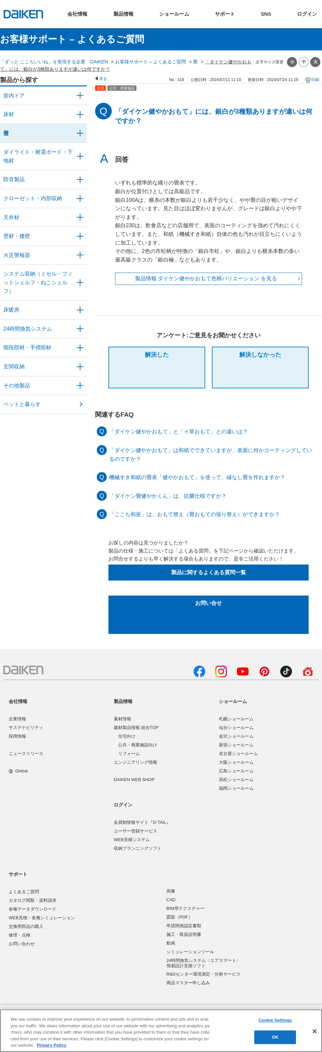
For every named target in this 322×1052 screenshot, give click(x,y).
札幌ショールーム (236, 718)
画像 (171, 891)
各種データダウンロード (32, 909)
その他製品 (16, 385)
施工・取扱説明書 (184, 934)
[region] (161, 1030)
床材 (8, 114)
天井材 (11, 217)
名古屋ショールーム (238, 753)
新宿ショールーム (236, 744)
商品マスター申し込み (188, 982)
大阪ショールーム (236, 762)
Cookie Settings (275, 1020)
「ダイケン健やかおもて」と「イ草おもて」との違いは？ (178, 431)
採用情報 (17, 736)
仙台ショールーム (236, 727)
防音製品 (14, 179)
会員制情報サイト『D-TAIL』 (142, 822)
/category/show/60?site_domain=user (80, 310)
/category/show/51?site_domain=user (80, 329)
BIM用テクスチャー (186, 908)
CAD (171, 899)
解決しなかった (260, 354)
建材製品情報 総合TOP (136, 727)
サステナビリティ (26, 727)
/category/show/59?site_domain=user (80, 114)
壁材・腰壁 (16, 236)
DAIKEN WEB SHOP (134, 779)
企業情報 (17, 718)
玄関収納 (14, 366)
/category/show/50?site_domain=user (80, 179)
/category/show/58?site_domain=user (80, 385)
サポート (18, 874)
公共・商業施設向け (137, 744)
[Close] (314, 1031)
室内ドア (14, 95)
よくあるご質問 (24, 891)
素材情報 (122, 718)
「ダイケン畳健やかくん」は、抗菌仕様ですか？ (168, 496)
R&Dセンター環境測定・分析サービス (204, 974)
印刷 (315, 79)
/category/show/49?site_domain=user (80, 217)
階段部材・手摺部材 (27, 347)
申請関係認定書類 (184, 925)
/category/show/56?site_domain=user (80, 366)
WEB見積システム (132, 839)
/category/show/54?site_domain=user (80, 198)
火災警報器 (16, 255)
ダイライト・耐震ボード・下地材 (38, 156)
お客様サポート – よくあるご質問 (150, 61)
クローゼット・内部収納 (32, 198)
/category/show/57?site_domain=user (80, 347)
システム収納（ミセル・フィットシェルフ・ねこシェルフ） (38, 282)
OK (275, 1037)
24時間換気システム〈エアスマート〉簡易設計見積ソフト (204, 963)
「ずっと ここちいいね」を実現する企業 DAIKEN (54, 61)
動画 (171, 943)
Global (18, 770)
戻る (103, 78)
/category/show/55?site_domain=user (80, 282)
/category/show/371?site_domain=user (80, 95)
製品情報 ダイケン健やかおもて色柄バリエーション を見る (206, 278)
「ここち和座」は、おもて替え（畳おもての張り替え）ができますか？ (194, 514)
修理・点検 (19, 935)
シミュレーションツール (190, 951)
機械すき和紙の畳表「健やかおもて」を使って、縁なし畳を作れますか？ (197, 477)
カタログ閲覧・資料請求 (32, 900)
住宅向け (126, 736)
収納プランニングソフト (138, 848)
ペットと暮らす (22, 404)
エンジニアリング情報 (135, 762)
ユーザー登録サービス (135, 830)
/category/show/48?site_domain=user (80, 156)
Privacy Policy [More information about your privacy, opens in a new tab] (51, 1045)
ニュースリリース (26, 753)
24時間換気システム (27, 329)
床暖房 (11, 310)
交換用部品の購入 (26, 926)
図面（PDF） (180, 917)
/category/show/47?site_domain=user (80, 236)
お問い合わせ (22, 943)
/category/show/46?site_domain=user (80, 133)
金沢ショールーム (236, 736)
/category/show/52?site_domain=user (80, 255)
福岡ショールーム (236, 788)
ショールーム (233, 701)
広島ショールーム (236, 770)
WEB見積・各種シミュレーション (42, 917)
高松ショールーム (236, 779)
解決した (157, 354)
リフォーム (129, 753)
